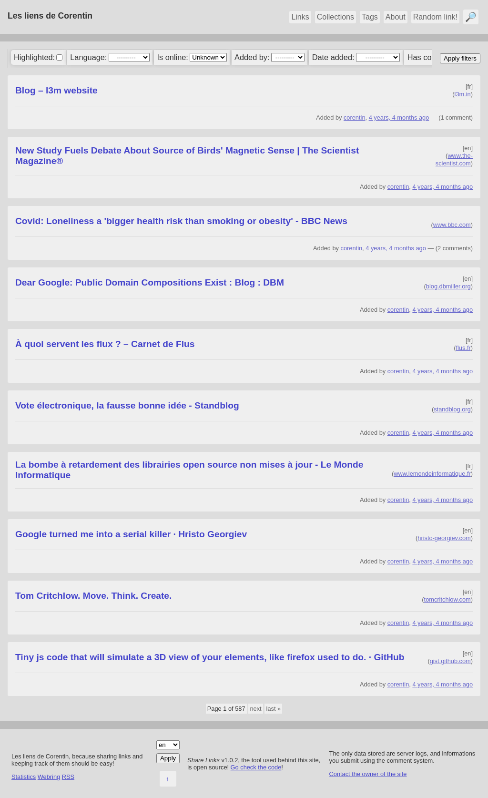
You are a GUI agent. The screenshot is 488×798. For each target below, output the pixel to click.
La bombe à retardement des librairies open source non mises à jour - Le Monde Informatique (189, 470)
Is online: (172, 57)
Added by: (251, 57)
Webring (49, 776)
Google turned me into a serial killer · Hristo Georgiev (131, 534)
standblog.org (452, 409)
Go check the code (256, 767)
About (396, 17)
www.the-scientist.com (454, 159)
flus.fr (463, 347)
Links (300, 17)
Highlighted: (34, 57)
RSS (68, 776)
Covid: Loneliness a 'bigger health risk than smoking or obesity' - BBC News (181, 221)
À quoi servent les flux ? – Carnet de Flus (104, 344)
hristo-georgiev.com (443, 538)
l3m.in (463, 94)
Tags (370, 17)
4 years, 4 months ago (399, 117)
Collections (335, 17)
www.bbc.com (452, 224)
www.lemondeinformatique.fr (432, 473)
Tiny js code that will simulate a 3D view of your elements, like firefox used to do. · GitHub (209, 657)
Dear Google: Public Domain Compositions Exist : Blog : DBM (149, 282)
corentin (355, 117)
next (255, 708)
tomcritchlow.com (447, 599)
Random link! (435, 17)
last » (273, 708)
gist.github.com (450, 661)
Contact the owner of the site (368, 774)
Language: (88, 57)
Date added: (333, 57)
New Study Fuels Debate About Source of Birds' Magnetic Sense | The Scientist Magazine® (187, 155)
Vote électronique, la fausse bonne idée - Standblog (127, 405)
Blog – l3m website (56, 90)
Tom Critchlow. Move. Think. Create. (93, 596)
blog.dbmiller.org (448, 286)
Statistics (23, 776)
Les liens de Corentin (50, 15)
